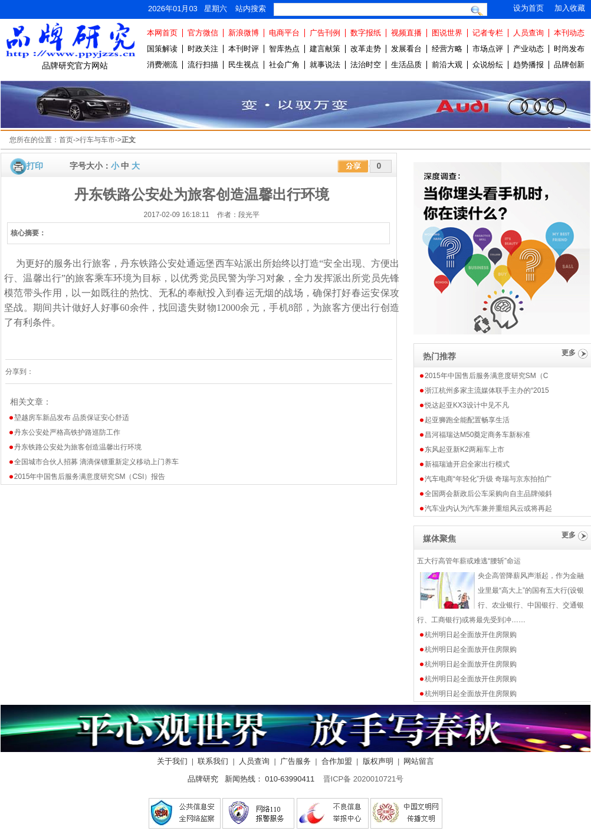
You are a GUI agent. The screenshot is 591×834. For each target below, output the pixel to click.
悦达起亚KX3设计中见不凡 (467, 405)
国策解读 (162, 48)
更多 (569, 353)
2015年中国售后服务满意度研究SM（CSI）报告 (90, 476)
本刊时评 (243, 48)
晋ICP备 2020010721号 (363, 778)
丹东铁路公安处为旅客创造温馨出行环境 (78, 447)
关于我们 (172, 761)
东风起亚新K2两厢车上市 (464, 449)
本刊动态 (569, 32)
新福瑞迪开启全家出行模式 (467, 464)
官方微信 (203, 32)
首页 (66, 140)
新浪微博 (243, 32)
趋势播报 (528, 64)
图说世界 (447, 32)
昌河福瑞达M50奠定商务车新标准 (477, 435)
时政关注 (203, 48)
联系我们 (213, 761)
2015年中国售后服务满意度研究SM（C (486, 376)
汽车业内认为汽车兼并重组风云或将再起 (488, 508)
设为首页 (528, 8)
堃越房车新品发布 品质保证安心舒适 (71, 417)
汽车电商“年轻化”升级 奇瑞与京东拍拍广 (488, 479)
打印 (35, 165)
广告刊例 (325, 32)
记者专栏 (487, 32)
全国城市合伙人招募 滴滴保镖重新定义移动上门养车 (96, 462)
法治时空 (365, 64)
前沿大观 (447, 64)
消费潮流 (162, 64)
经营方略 (447, 48)
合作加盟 (336, 761)
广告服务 (295, 761)
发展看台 (406, 48)
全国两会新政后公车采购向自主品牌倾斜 (488, 494)
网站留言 (418, 761)
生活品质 (406, 64)
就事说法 (325, 64)
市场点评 (487, 48)
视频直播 (406, 32)
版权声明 (378, 761)
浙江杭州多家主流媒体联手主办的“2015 (487, 390)
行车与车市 (97, 140)
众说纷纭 (487, 64)
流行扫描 (203, 64)
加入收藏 (569, 8)
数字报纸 (365, 32)
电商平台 (284, 32)
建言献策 (325, 48)
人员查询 (528, 32)
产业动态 (528, 48)
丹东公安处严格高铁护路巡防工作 (67, 432)
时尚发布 (569, 48)
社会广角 (284, 64)
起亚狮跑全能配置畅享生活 (467, 420)
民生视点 (243, 64)
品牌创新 (569, 64)
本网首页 (162, 32)
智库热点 (284, 48)
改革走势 (365, 48)
